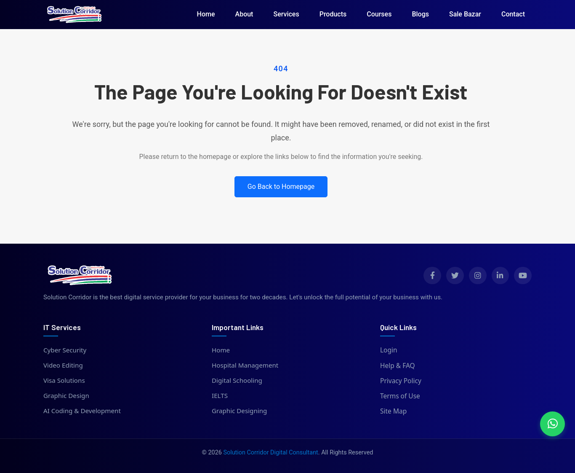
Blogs (420, 14)
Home (206, 14)
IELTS (220, 395)
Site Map (393, 411)
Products (333, 14)
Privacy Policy (400, 380)
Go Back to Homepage (281, 187)
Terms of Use (400, 395)
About (244, 14)
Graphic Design (66, 395)
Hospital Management (246, 365)
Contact (513, 14)
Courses (379, 14)
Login (388, 350)
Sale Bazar (465, 14)
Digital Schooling (238, 380)
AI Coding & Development (82, 411)
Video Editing (63, 365)
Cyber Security (65, 350)
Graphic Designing (240, 411)
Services (286, 14)
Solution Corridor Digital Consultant (270, 452)
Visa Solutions (64, 380)
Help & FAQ (397, 365)
